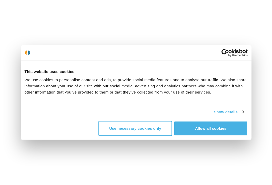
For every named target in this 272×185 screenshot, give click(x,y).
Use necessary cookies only (135, 128)
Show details (226, 112)
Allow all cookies (211, 128)
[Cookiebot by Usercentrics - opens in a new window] (225, 53)
